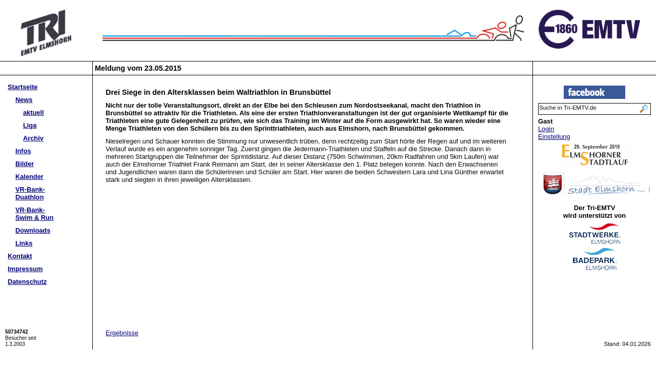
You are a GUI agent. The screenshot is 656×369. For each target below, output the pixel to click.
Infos (23, 151)
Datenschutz (27, 281)
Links (23, 243)
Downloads (32, 230)
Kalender (29, 176)
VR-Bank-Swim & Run (34, 213)
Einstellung (554, 136)
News (23, 100)
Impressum (25, 269)
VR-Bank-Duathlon (30, 193)
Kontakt (20, 256)
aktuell (33, 112)
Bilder (24, 164)
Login (546, 129)
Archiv (33, 138)
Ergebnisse (122, 333)
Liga (29, 125)
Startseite (22, 87)
